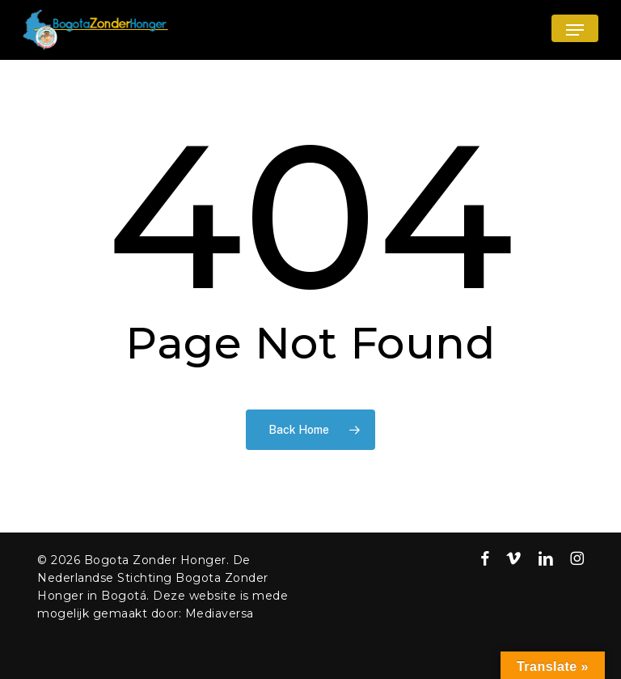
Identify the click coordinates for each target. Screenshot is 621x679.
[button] (574, 30)
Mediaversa (219, 613)
